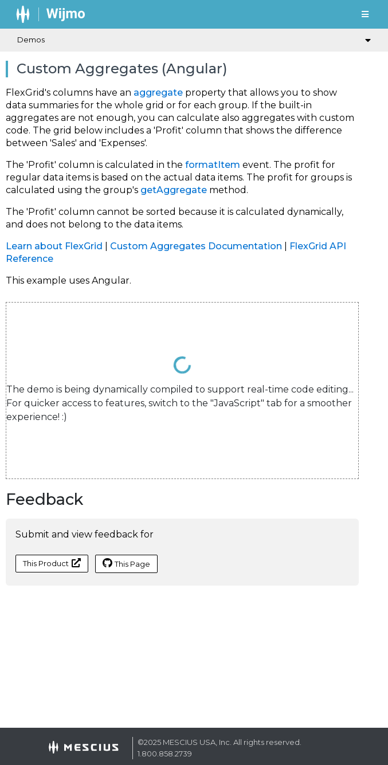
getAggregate (173, 190)
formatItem (212, 164)
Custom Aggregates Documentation (196, 246)
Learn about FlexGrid (54, 246)
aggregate (158, 92)
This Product (52, 563)
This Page (126, 563)
